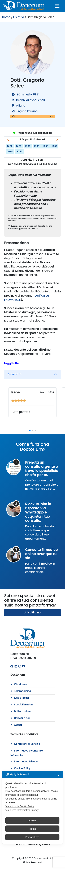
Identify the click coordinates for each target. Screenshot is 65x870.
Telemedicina (20, 691)
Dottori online (20, 711)
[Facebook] (11, 666)
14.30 (18, 146)
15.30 (36, 146)
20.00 (10, 152)
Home (6, 17)
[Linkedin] (16, 666)
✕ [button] (59, 775)
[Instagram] (19, 666)
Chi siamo (18, 684)
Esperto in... (15, 374)
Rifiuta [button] (32, 828)
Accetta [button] (32, 820)
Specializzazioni (21, 705)
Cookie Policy (20, 768)
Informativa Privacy (24, 762)
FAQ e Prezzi (19, 698)
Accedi (16, 725)
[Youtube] (23, 666)
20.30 (19, 152)
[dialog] (32, 807)
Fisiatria (18, 17)
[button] (8, 139)
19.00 (45, 146)
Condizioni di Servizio (25, 744)
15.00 (27, 146)
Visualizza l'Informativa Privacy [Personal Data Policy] (21, 810)
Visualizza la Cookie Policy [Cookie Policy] (19, 806)
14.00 (9, 146)
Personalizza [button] (32, 837)
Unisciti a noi (32, 612)
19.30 (54, 146)
